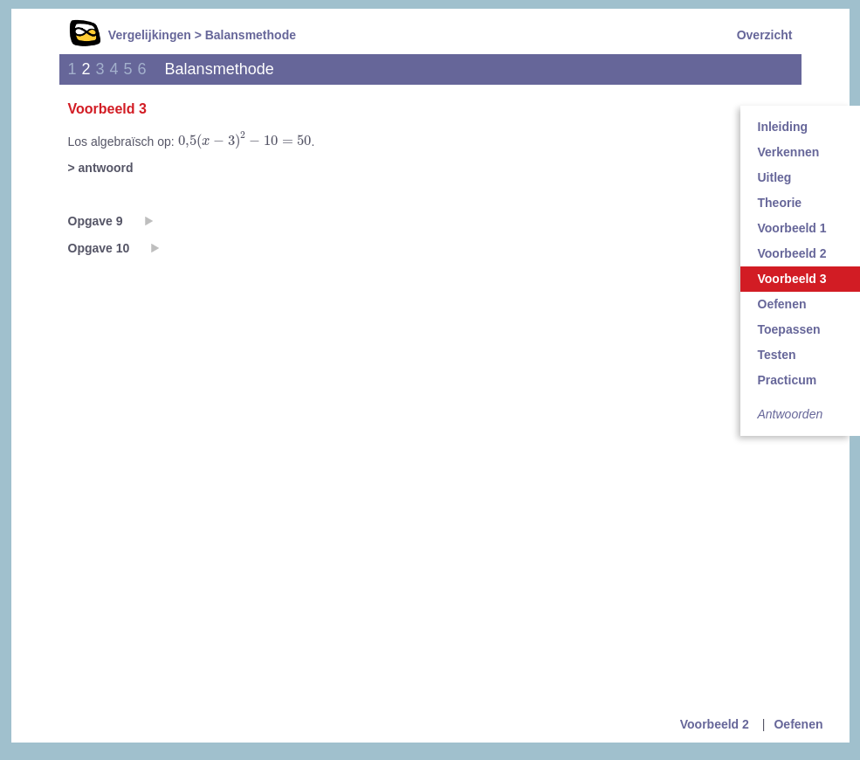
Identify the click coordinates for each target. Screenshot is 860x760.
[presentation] (245, 140)
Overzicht (765, 35)
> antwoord (101, 168)
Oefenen (798, 724)
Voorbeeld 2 (714, 724)
